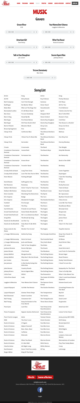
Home (18, 3)
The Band (25, 3)
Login (40, 396)
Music (38, 3)
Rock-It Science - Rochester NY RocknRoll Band (39, 402)
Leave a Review (59, 3)
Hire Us (75, 3)
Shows (32, 3)
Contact (68, 3)
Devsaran (50, 402)
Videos (50, 3)
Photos (44, 3)
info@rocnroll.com (40, 382)
